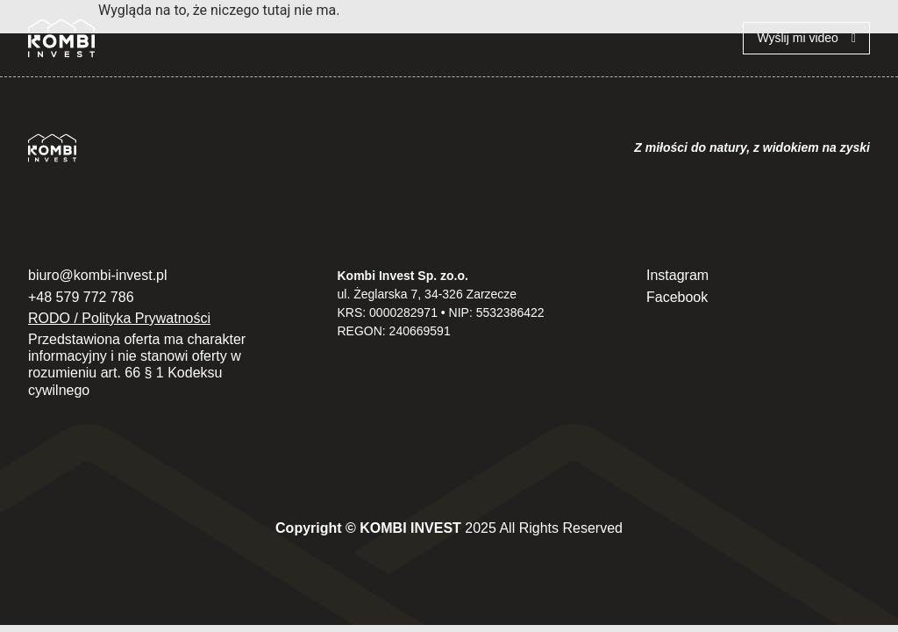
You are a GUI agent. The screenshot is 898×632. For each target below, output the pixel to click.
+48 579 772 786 (81, 297)
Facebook (677, 297)
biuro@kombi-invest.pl (97, 275)
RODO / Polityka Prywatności (119, 318)
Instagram (677, 275)
